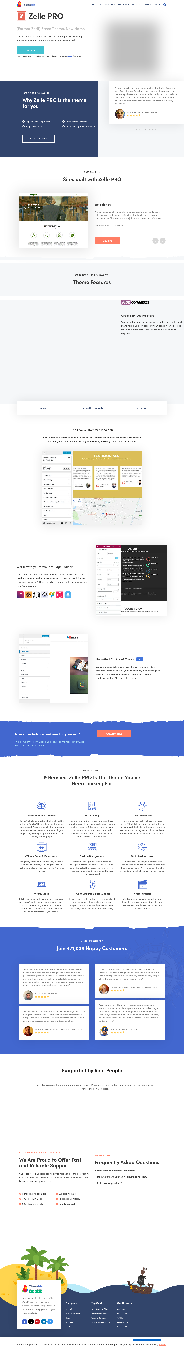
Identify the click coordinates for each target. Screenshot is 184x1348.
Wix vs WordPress (99, 1326)
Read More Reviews (146, 129)
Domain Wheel (123, 1326)
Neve (69, 56)
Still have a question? (109, 1183)
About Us (137, 4)
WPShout (121, 1318)
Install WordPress (99, 1313)
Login (157, 4)
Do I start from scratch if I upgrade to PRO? (122, 1176)
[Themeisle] (26, 4)
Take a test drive (114, 734)
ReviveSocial (122, 1322)
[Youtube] (37, 1322)
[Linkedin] (44, 1322)
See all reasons (38, 138)
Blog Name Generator (101, 1322)
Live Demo (30, 50)
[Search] (164, 4)
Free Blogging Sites (99, 1309)
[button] (101, 4)
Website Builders (98, 1318)
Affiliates (69, 1322)
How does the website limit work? (116, 1170)
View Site (107, 241)
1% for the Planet (73, 1313)
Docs (68, 1318)
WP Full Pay (122, 1313)
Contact (69, 1326)
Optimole (121, 1309)
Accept (162, 1344)
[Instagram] (50, 1322)
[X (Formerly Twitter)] (31, 1322)
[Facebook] (24, 1322)
